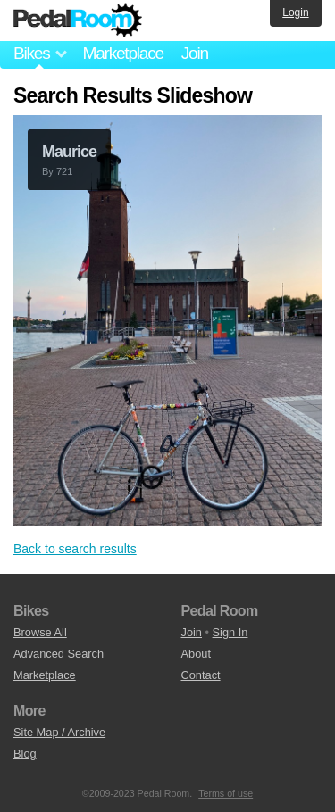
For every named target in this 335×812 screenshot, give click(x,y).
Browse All (40, 632)
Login (295, 12)
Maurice (69, 152)
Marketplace (122, 53)
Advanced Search (58, 653)
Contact (201, 675)
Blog (25, 753)
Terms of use (225, 793)
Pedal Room (77, 20)
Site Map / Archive (59, 732)
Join (194, 53)
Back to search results (75, 549)
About (196, 653)
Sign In (230, 632)
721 (64, 171)
